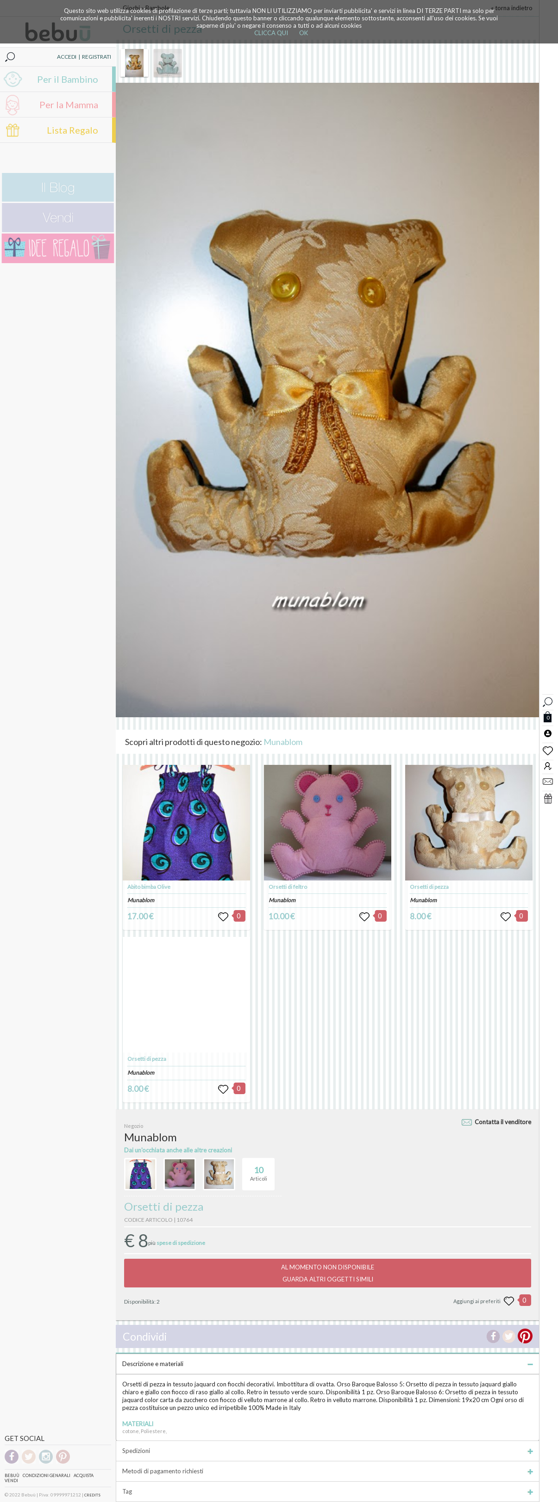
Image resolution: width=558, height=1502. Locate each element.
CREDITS (92, 1495)
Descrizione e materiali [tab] (327, 1363)
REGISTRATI (96, 56)
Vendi (11, 1480)
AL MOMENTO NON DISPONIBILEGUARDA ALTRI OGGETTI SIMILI (327, 1273)
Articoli (258, 1170)
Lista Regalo (72, 129)
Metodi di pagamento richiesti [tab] (327, 1471)
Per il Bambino (67, 79)
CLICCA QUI (271, 33)
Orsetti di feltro (288, 886)
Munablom (282, 742)
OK (303, 33)
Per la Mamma (68, 104)
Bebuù (12, 1475)
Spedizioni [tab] (327, 1450)
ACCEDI (66, 56)
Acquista (84, 1475)
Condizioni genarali (46, 1475)
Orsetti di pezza (146, 1058)
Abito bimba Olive (148, 886)
